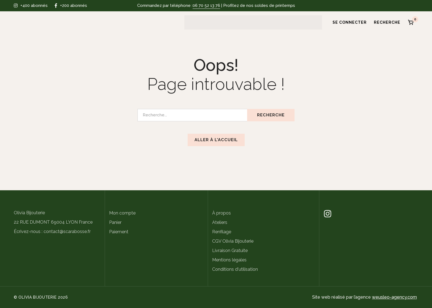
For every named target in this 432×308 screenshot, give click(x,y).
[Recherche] (387, 22)
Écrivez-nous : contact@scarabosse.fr (52, 231)
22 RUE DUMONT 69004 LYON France (53, 222)
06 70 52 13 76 (206, 5)
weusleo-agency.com (394, 297)
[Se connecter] (348, 22)
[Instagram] (327, 214)
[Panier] (411, 22)
